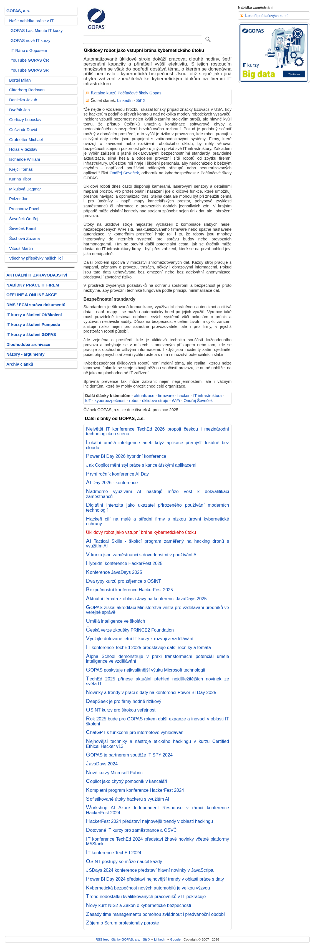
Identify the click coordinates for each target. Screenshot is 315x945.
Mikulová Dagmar (25, 189)
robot (133, 400)
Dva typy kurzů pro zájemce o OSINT (123, 581)
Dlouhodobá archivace (28, 344)
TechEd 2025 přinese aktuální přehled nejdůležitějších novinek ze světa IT (157, 681)
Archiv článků (19, 364)
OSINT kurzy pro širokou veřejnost (121, 709)
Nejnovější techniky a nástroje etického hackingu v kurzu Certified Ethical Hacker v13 (157, 744)
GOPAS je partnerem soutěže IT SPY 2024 (129, 754)
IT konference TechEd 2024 (113, 852)
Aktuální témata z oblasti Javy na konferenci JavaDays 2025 (146, 598)
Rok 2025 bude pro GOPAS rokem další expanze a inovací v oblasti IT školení (157, 721)
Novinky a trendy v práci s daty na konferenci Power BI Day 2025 (151, 692)
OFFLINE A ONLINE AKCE (31, 295)
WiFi (176, 400)
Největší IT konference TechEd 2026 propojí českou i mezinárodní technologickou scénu (157, 431)
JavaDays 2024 (102, 763)
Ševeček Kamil (22, 228)
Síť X (140, 100)
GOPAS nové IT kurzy (30, 40)
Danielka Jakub (23, 100)
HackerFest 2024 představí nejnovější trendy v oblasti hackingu (149, 821)
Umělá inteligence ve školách (115, 621)
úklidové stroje (155, 400)
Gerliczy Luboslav (25, 119)
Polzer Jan (19, 199)
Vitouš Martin (21, 248)
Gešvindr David (23, 129)
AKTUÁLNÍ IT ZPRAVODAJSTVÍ (36, 275)
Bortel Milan (20, 80)
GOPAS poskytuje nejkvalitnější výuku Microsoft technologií (145, 669)
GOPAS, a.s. (18, 11)
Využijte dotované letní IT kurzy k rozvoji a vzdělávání (139, 638)
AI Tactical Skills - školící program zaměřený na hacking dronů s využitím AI (157, 544)
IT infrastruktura (207, 395)
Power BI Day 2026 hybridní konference (126, 456)
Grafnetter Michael (26, 139)
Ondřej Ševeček (124, 173)
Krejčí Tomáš (21, 169)
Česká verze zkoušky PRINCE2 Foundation (130, 629)
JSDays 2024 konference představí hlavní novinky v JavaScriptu (150, 870)
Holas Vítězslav (23, 149)
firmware (165, 395)
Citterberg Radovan (27, 90)
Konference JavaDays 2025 (114, 572)
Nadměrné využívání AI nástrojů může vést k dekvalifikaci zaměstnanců (157, 494)
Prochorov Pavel (24, 209)
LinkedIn (125, 100)
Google (175, 939)
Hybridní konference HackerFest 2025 (124, 563)
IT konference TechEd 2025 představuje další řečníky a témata (148, 647)
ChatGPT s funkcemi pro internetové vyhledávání (135, 732)
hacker (183, 395)
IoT (88, 400)
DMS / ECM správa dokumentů (35, 305)
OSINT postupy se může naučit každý (124, 861)
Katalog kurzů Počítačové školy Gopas (126, 93)
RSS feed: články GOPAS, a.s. (117, 939)
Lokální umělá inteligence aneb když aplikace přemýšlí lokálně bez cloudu (157, 445)
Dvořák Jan (19, 110)
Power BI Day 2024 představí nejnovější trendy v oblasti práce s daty (155, 878)
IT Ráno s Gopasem (29, 50)
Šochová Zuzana (24, 238)
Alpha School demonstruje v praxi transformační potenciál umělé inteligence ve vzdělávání (157, 659)
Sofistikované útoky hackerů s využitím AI (127, 798)
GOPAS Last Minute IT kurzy (37, 30)
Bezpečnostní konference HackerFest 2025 (129, 589)
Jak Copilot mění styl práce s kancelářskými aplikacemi (141, 465)
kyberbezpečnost (110, 400)
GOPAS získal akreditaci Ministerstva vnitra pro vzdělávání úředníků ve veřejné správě (157, 610)
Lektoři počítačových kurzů (266, 16)
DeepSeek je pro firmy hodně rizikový (123, 701)
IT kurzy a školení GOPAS (31, 334)
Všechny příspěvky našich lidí (36, 258)
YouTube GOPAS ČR (30, 60)
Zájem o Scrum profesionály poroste (122, 922)
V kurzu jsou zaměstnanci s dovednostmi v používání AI (142, 554)
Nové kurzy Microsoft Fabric (114, 772)
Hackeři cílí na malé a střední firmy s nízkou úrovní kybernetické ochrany (157, 521)
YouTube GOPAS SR (30, 70)
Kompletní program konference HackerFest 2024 (135, 790)
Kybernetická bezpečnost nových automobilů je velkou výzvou (148, 887)
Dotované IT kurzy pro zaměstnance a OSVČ (131, 830)
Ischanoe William (24, 159)
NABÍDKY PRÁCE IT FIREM (32, 285)
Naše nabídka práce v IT (31, 21)
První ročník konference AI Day (117, 473)
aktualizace (144, 395)
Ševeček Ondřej (23, 219)
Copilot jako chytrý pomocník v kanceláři (126, 781)
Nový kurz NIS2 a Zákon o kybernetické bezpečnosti (138, 905)
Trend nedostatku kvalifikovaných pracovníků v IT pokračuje (146, 896)
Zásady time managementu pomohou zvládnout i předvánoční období (155, 914)
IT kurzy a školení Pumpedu (33, 324)
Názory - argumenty (25, 354)
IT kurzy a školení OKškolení (34, 315)
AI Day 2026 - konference (112, 482)
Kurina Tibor (20, 179)
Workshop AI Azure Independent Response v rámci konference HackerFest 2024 (157, 810)
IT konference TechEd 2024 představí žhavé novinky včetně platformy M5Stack (157, 841)
